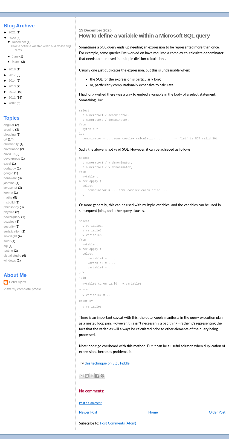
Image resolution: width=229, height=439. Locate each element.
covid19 (9, 154)
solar (7, 241)
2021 (12, 32)
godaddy (10, 168)
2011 (12, 97)
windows (10, 260)
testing (8, 250)
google (8, 173)
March (16, 61)
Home (153, 412)
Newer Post (88, 412)
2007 (12, 103)
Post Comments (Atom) (118, 423)
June (15, 56)
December (19, 42)
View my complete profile (22, 289)
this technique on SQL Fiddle (107, 363)
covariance (11, 149)
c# (5, 139)
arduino (9, 129)
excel (7, 163)
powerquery (12, 217)
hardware (10, 178)
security (9, 226)
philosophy (11, 207)
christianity (11, 144)
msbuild (9, 202)
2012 (12, 91)
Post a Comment (90, 402)
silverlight (10, 236)
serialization (12, 231)
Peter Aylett (17, 282)
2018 (12, 69)
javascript (10, 187)
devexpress (12, 158)
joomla (8, 192)
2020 (12, 37)
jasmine (9, 183)
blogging (10, 134)
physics (9, 212)
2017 (12, 75)
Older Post (217, 412)
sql (6, 246)
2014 (12, 80)
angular (9, 125)
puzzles (9, 221)
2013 (12, 86)
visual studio (12, 255)
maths (8, 197)
